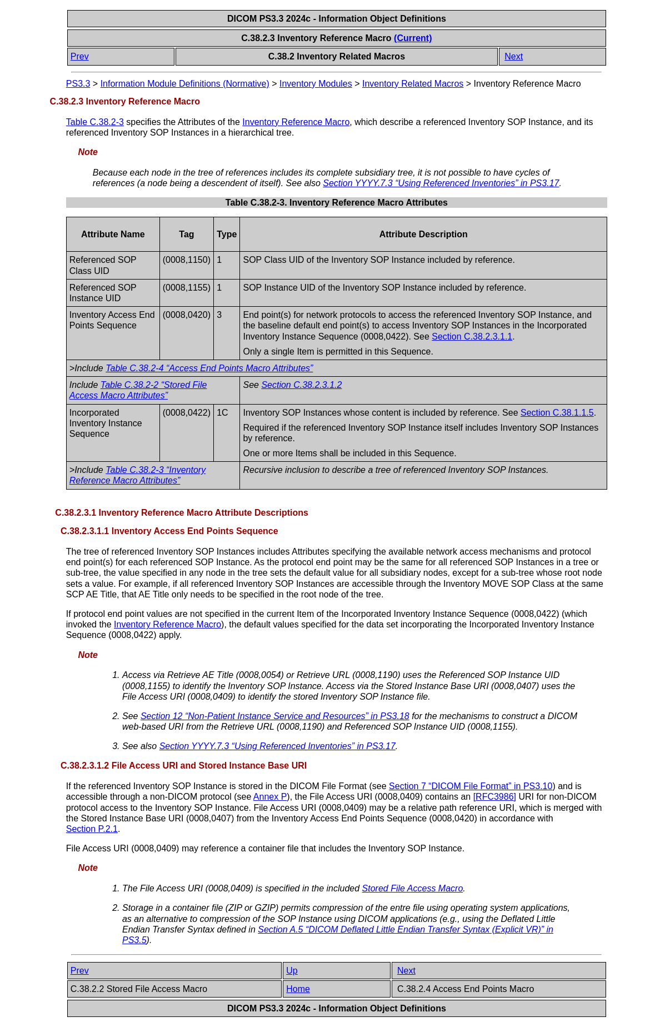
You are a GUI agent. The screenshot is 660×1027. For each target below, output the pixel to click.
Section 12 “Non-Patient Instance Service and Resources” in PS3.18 (275, 716)
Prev (80, 56)
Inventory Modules (315, 83)
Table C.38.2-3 (95, 122)
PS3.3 (78, 83)
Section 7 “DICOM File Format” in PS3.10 (470, 786)
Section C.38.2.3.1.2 (301, 385)
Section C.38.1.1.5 (557, 412)
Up (291, 970)
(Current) (413, 38)
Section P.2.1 (92, 829)
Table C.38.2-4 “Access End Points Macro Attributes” (209, 368)
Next (513, 56)
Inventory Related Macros (412, 83)
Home (298, 989)
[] (494, 796)
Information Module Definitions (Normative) (185, 83)
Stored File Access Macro (412, 888)
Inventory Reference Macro (295, 122)
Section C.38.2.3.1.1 (472, 336)
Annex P (270, 796)
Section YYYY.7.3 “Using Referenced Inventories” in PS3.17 (441, 183)
